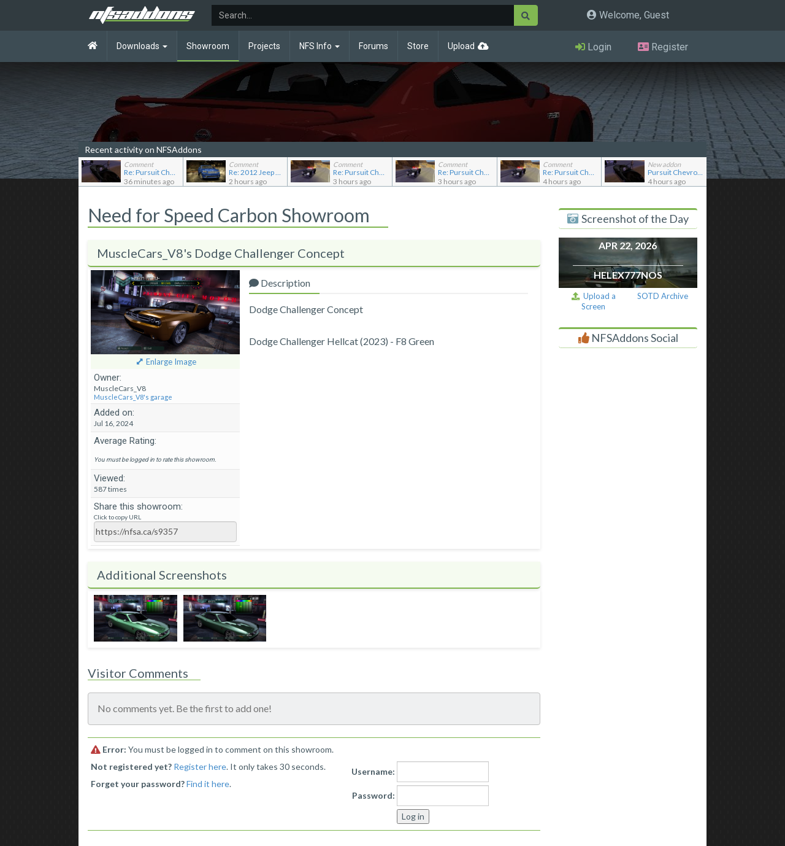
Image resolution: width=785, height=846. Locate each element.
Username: (373, 771)
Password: (373, 795)
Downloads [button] (142, 46)
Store (418, 46)
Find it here (207, 783)
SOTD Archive (662, 296)
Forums (373, 46)
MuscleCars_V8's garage (133, 397)
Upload (461, 46)
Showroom (207, 46)
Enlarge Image (171, 362)
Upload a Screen (594, 301)
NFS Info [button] (319, 46)
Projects (264, 46)
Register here (200, 766)
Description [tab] (279, 283)
